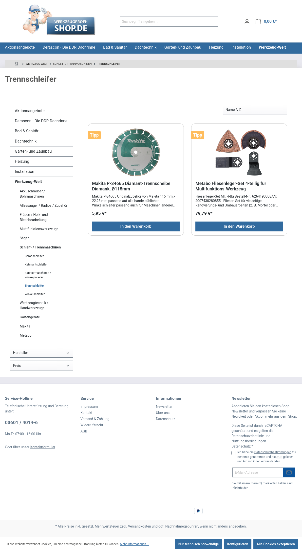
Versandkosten (139, 526)
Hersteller (41, 353)
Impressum (89, 406)
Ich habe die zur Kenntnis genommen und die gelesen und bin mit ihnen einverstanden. (266, 456)
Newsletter (164, 406)
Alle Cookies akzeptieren (276, 544)
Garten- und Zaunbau (33, 151)
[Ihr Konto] (247, 21)
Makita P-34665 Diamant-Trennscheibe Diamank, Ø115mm (131, 186)
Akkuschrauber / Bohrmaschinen (32, 193)
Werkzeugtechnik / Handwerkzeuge (34, 305)
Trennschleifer (34, 285)
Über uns (163, 413)
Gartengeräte (30, 317)
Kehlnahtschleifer (36, 264)
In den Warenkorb (135, 226)
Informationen (168, 398)
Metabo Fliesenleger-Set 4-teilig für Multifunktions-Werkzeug (230, 186)
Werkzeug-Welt (28, 181)
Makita (25, 326)
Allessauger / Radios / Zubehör (43, 205)
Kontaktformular (42, 447)
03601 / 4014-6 (21, 422)
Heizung (22, 161)
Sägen (24, 238)
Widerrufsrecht (91, 425)
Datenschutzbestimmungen (272, 452)
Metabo (26, 335)
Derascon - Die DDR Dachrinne (41, 121)
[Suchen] (212, 22)
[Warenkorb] (266, 21)
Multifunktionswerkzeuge (39, 229)
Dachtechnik (26, 141)
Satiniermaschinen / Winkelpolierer (38, 275)
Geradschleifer (34, 256)
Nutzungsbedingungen (248, 441)
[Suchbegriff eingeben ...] (163, 22)
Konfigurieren (237, 544)
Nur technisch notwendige (198, 544)
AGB (83, 431)
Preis (41, 366)
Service (87, 398)
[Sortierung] (255, 110)
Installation (24, 171)
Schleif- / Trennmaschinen (40, 247)
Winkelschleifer (35, 294)
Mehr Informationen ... (134, 544)
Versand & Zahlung (94, 419)
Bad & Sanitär (26, 131)
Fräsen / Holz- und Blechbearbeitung (34, 217)
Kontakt (86, 413)
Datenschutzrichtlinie (247, 436)
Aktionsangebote (30, 110)
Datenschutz (165, 419)
